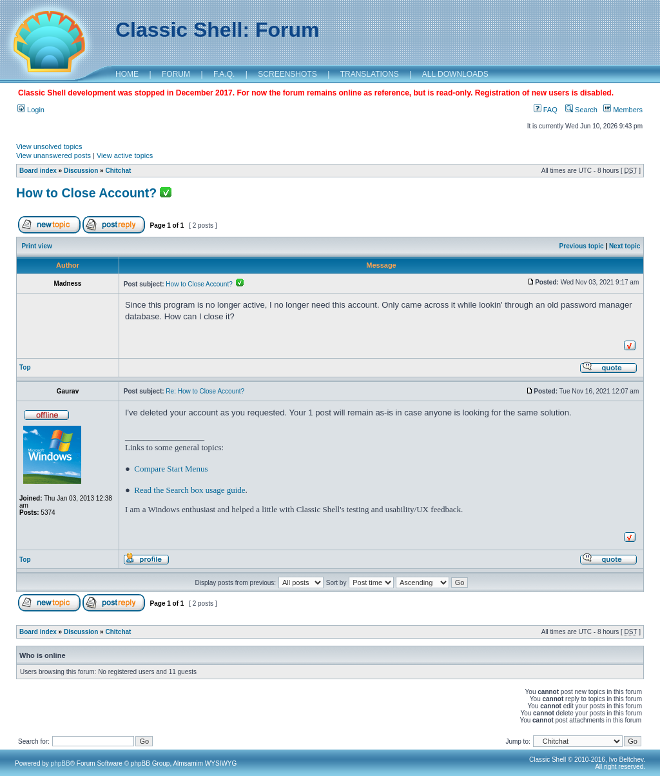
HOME (127, 74)
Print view (37, 246)
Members (623, 110)
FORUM (176, 74)
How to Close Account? (86, 193)
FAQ (546, 110)
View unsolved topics (49, 146)
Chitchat (118, 170)
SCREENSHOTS (287, 74)
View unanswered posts (53, 155)
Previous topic (581, 246)
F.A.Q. (224, 74)
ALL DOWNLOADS (455, 74)
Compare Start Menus (171, 468)
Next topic (624, 246)
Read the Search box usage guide (189, 490)
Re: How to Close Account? (205, 391)
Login (30, 110)
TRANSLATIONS (369, 74)
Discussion (81, 170)
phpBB (60, 763)
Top (25, 367)
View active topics (125, 155)
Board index (38, 170)
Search (581, 110)
